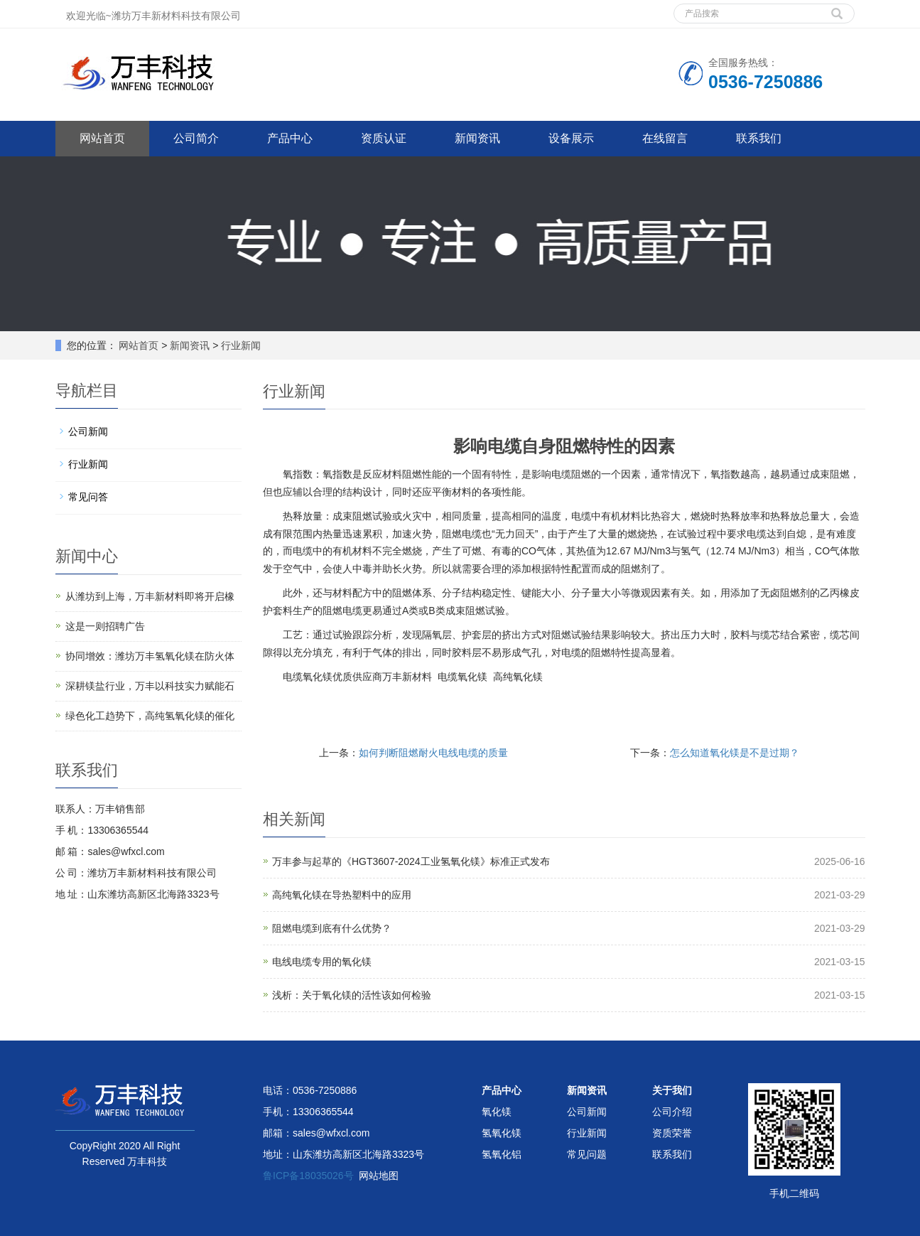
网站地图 (379, 1175)
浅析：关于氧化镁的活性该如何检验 (351, 995)
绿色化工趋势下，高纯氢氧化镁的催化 (149, 715)
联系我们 (758, 138)
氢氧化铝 (501, 1154)
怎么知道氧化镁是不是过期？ (734, 752)
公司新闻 (88, 431)
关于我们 (672, 1090)
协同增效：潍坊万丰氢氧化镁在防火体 (149, 656)
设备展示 (571, 138)
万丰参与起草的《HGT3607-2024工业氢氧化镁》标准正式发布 (411, 861)
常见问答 (88, 497)
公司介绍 (672, 1111)
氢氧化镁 (501, 1133)
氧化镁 (497, 1111)
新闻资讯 (477, 138)
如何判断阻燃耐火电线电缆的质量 (433, 752)
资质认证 (383, 138)
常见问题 (587, 1154)
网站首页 (102, 138)
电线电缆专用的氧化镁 (322, 961)
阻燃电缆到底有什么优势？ (331, 928)
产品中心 (290, 138)
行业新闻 (239, 345)
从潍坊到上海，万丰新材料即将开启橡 (149, 596)
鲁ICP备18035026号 (308, 1175)
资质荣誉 (672, 1133)
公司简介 (196, 138)
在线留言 (665, 138)
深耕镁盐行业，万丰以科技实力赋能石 (149, 686)
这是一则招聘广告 (105, 626)
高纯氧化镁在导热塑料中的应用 (341, 895)
